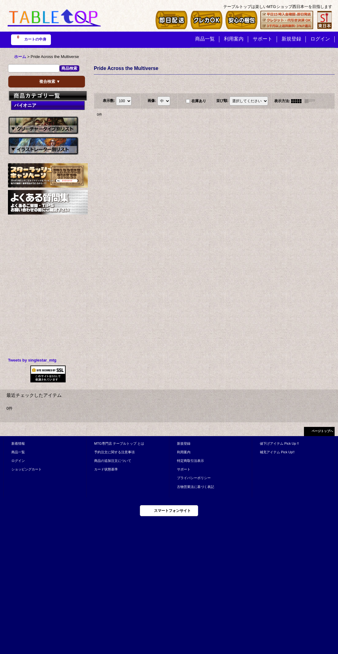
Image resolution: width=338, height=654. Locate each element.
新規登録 (183, 443)
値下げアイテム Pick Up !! (279, 443)
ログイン (18, 460)
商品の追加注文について (112, 460)
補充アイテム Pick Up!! (277, 452)
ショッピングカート (26, 469)
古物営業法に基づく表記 (195, 487)
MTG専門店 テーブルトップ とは (119, 443)
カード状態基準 (106, 469)
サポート (183, 469)
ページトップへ (322, 431)
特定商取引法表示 (190, 460)
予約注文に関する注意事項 (114, 452)
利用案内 (183, 452)
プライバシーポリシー (194, 478)
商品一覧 (18, 452)
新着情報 (18, 443)
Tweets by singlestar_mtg (32, 360)
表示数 (109, 101)
